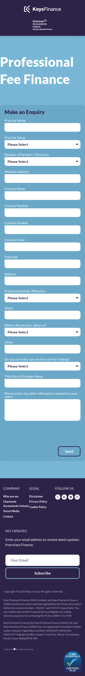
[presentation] (37, 433)
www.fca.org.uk (12, 615)
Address (10, 274)
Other (9, 308)
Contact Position (16, 206)
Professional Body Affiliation (25, 291)
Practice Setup (15, 137)
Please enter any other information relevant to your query (41, 395)
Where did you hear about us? (25, 325)
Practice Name (15, 120)
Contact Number (16, 223)
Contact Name (15, 189)
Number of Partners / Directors (27, 155)
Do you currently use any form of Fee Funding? (37, 359)
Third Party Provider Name (24, 376)
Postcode (11, 257)
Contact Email (15, 240)
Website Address (17, 172)
